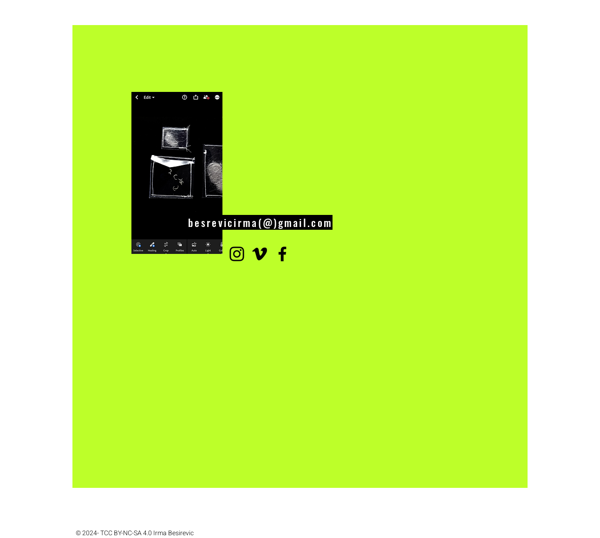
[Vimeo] (259, 254)
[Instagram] (237, 254)
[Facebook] (282, 254)
